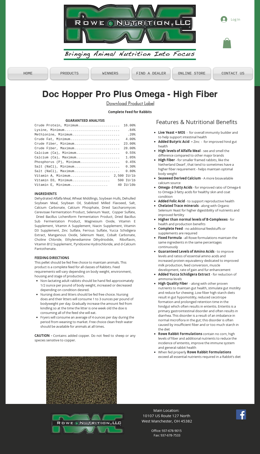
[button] (227, 43)
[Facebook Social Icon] (241, 414)
